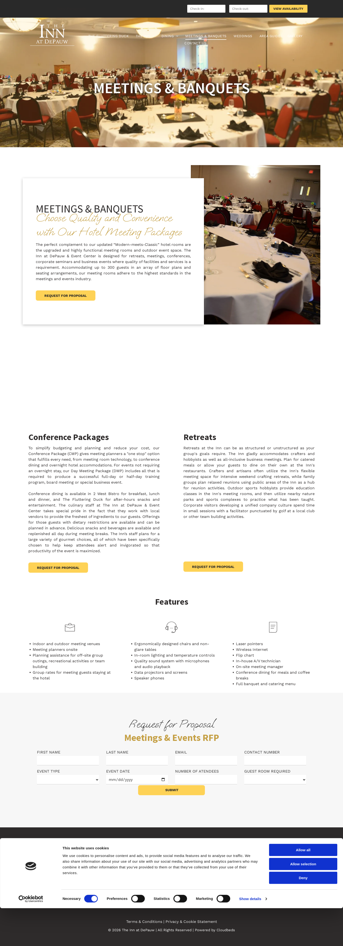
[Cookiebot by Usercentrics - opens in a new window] (31, 936)
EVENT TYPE (48, 771)
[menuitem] (108, 36)
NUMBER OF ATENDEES (197, 771)
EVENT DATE (118, 771)
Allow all (303, 888)
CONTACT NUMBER (262, 752)
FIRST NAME (48, 752)
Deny (303, 916)
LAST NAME (117, 752)
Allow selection (303, 902)
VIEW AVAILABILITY (288, 8)
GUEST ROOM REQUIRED (267, 771)
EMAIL (181, 752)
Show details (250, 937)
